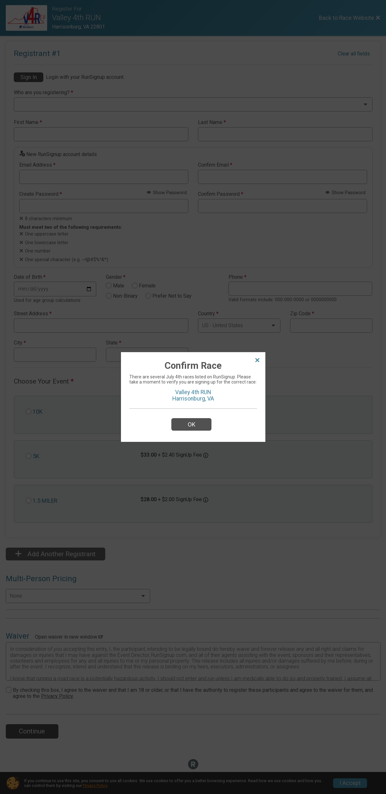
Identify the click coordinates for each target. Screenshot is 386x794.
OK (191, 424)
